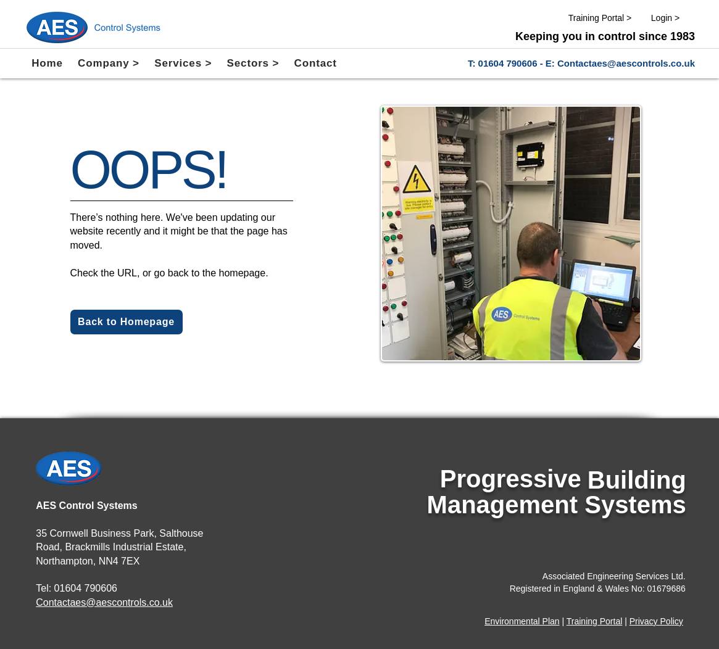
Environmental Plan (521, 621)
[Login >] (665, 18)
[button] (108, 63)
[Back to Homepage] (126, 322)
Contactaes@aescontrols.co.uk (626, 63)
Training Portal (595, 621)
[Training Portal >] (600, 18)
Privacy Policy (656, 621)
